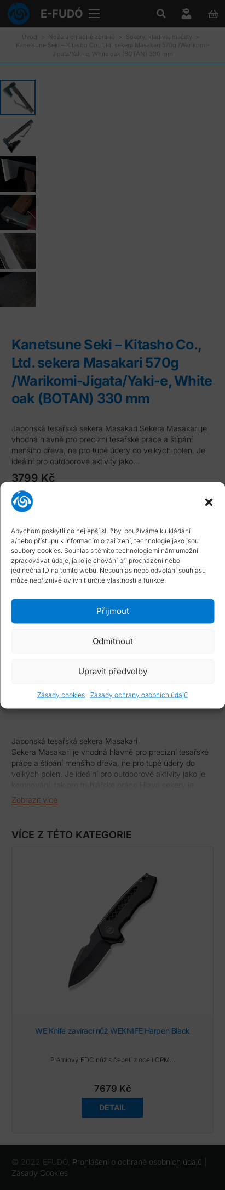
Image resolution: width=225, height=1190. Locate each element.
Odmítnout (113, 641)
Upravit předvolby (112, 671)
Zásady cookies (61, 694)
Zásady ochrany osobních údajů (139, 694)
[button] (208, 502)
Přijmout (112, 611)
